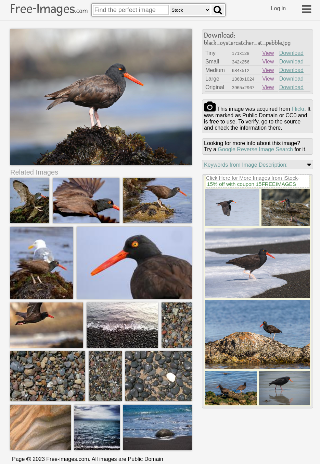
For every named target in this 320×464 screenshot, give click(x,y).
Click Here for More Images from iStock (252, 178)
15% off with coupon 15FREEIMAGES (251, 184)
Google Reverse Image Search (255, 149)
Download (291, 53)
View (268, 53)
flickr (298, 109)
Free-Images (49, 9)
